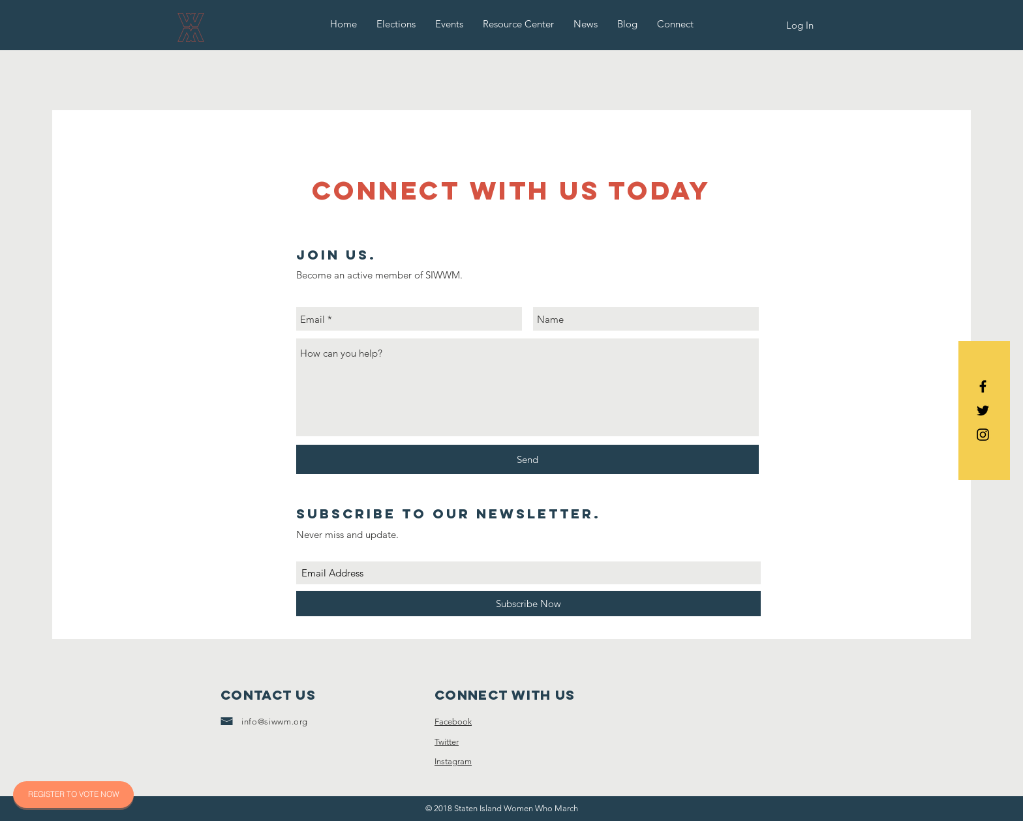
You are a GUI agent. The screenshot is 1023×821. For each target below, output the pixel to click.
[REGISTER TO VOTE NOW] (73, 794)
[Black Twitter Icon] (983, 410)
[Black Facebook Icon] (983, 386)
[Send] (527, 459)
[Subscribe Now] (528, 603)
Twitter (447, 742)
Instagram (453, 761)
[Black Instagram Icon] (983, 434)
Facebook (453, 721)
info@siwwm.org (274, 721)
